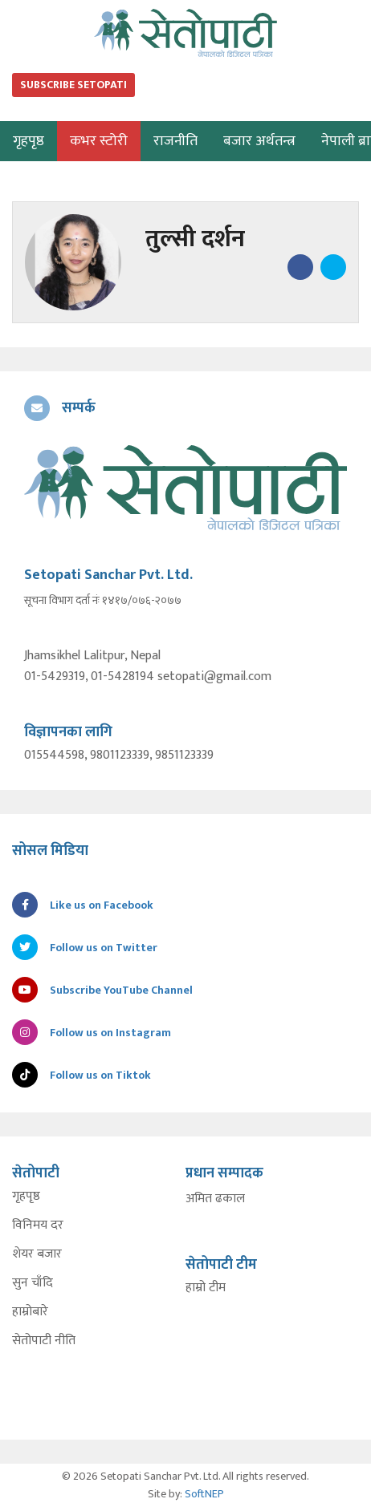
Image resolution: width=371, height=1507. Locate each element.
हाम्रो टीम (206, 1288)
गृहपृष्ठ (26, 1196)
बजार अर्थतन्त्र (259, 141)
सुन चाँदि (32, 1283)
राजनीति (175, 141)
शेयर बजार (37, 1254)
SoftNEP (204, 1494)
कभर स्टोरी (99, 141)
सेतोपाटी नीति (43, 1341)
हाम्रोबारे (30, 1312)
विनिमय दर (37, 1225)
